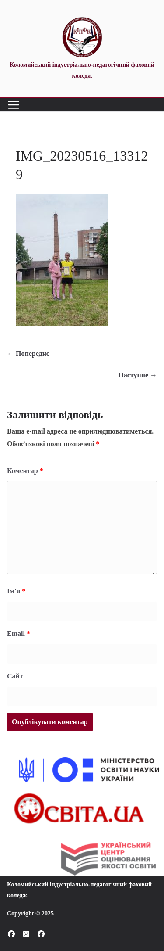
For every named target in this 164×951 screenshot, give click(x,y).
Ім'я (16, 591)
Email (18, 633)
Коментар (25, 470)
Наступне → (137, 375)
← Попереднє (28, 353)
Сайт (15, 676)
